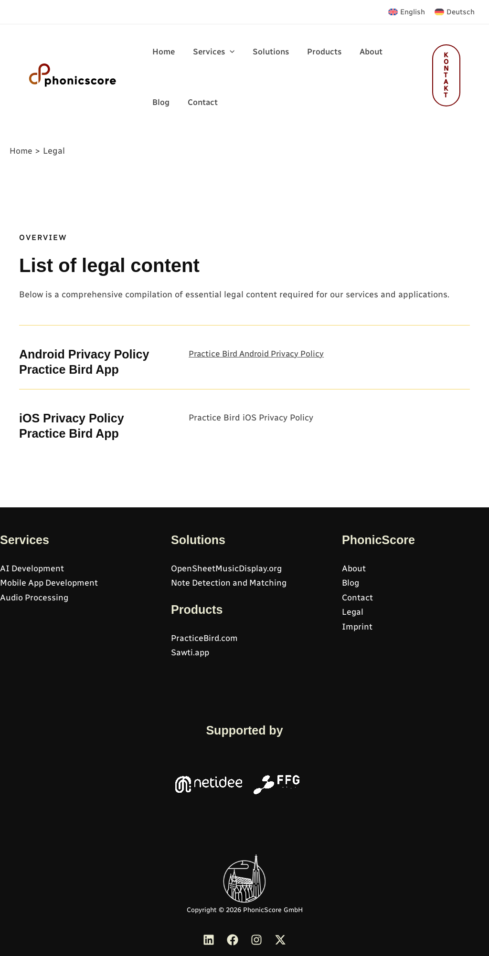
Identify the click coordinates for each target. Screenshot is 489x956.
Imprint (357, 626)
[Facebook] (232, 939)
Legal (353, 612)
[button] (211, 53)
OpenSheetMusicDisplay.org (227, 568)
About (354, 568)
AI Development (32, 568)
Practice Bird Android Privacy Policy (260, 366)
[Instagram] (256, 939)
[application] (227, 58)
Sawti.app (190, 653)
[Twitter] (280, 939)
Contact (357, 597)
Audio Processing (35, 597)
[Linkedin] (208, 939)
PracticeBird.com (205, 638)
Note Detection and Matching (230, 583)
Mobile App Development (50, 583)
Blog (351, 583)
